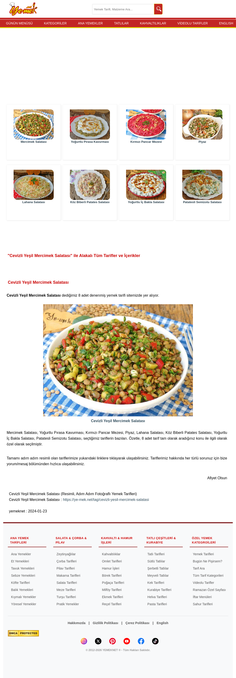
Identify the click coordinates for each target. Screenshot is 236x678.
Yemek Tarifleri (203, 554)
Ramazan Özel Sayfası (209, 590)
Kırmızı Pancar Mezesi (146, 152)
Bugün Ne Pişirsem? (207, 561)
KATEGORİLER (55, 23)
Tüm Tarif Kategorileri (208, 575)
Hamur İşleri (110, 568)
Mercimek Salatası (34, 152)
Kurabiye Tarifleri (159, 590)
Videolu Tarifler (203, 582)
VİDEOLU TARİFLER (192, 23)
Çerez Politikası (138, 623)
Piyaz (202, 152)
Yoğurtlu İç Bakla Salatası (146, 212)
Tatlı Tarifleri (156, 554)
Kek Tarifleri (156, 582)
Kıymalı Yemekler (23, 597)
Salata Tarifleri (66, 582)
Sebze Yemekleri (23, 575)
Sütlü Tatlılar (156, 561)
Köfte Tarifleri (20, 582)
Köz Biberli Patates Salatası (90, 212)
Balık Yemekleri (22, 590)
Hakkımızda (77, 623)
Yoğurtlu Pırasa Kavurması (90, 152)
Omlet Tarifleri (112, 561)
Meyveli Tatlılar (158, 575)
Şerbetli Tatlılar (158, 568)
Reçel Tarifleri (111, 604)
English (162, 623)
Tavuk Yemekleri (22, 568)
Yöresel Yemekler (23, 604)
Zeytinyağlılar (66, 554)
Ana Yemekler (21, 554)
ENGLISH (226, 23)
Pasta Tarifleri (157, 604)
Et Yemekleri (20, 561)
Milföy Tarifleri (111, 590)
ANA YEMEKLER (90, 23)
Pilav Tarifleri (65, 568)
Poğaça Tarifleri (113, 582)
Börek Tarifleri (111, 575)
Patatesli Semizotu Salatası (202, 212)
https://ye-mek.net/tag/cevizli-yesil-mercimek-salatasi (106, 500)
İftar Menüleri (202, 597)
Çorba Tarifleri (66, 561)
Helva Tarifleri (157, 597)
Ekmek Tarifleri (112, 597)
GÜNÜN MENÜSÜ (19, 23)
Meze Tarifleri (66, 590)
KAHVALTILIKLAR (153, 23)
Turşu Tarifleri (66, 597)
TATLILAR (121, 23)
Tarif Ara (199, 568)
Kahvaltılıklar (111, 554)
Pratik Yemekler (67, 604)
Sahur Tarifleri (203, 604)
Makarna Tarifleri (68, 575)
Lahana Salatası (33, 212)
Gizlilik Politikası (105, 623)
